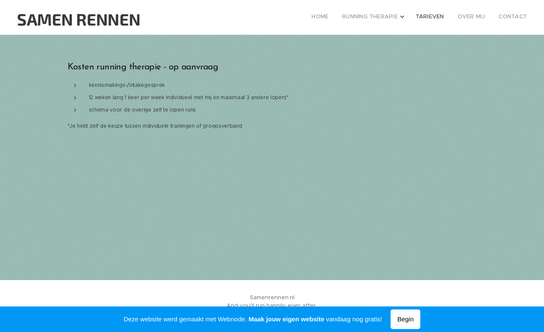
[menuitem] (470, 17)
